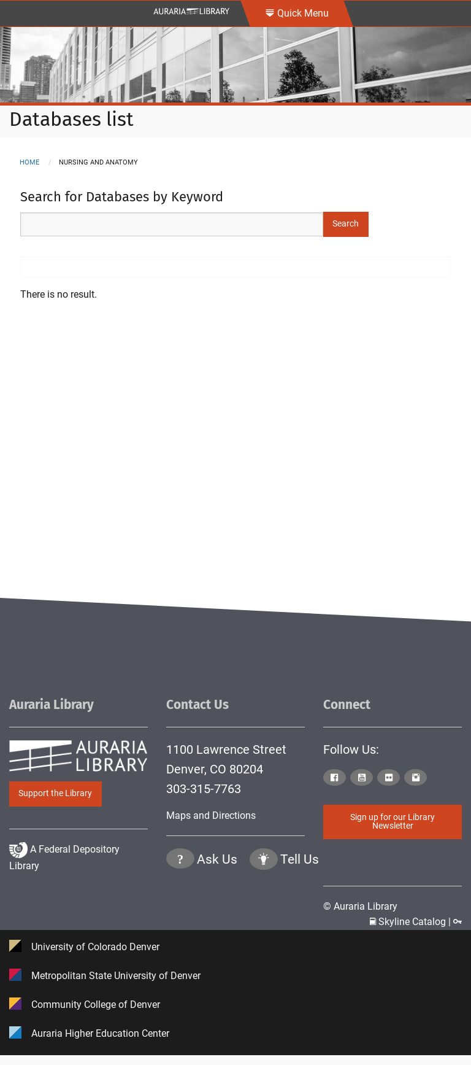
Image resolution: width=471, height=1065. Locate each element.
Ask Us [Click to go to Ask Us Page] (217, 909)
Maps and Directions (211, 815)
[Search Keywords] (171, 224)
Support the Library (55, 793)
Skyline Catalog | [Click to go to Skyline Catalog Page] (411, 922)
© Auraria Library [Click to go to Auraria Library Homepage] (360, 906)
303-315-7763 (203, 788)
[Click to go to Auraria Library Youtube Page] (362, 778)
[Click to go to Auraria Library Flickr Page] (389, 778)
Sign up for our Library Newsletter (392, 821)
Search (345, 224)
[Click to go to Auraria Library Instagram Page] (416, 778)
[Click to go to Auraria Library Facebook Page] (335, 778)
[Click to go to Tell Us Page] (264, 910)
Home (29, 162)
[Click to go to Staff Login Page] (457, 922)
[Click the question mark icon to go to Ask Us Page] (180, 910)
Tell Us (299, 909)
